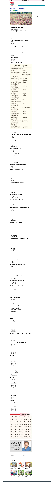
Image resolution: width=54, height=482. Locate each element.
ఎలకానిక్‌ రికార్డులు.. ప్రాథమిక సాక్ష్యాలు (21, 468)
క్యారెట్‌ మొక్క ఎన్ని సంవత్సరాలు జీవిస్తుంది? (37, 11)
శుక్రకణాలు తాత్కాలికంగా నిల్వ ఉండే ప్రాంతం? (27, 468)
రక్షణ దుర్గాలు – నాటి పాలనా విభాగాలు (28, 476)
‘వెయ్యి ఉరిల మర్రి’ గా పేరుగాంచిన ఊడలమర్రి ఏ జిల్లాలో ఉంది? (20, 476)
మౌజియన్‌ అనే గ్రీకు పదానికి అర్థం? (38, 23)
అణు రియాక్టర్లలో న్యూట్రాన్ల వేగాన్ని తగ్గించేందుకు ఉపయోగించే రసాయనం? (38, 14)
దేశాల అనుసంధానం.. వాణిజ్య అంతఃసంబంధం (37, 16)
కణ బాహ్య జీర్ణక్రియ (36, 18)
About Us (34, 481)
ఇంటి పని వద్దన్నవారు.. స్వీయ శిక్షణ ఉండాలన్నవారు (38, 20)
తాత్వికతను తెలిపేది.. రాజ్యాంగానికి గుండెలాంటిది (14, 468)
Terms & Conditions (42, 481)
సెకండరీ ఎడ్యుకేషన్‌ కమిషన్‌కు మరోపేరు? (14, 476)
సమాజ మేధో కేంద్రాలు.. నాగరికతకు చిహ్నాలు (38, 25)
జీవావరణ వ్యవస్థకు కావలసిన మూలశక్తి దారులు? (38, 21)
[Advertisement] (6, 10)
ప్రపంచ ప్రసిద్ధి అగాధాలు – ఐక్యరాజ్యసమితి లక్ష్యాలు (39, 13)
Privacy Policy (39, 481)
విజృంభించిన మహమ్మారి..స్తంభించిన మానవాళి (15, 457)
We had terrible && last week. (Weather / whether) (26, 457)
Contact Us (36, 481)
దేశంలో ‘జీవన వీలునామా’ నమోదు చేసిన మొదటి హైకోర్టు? (38, 9)
